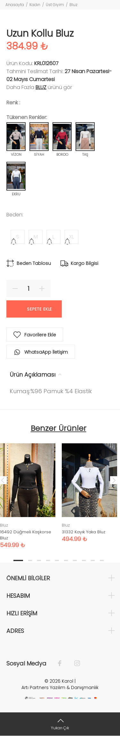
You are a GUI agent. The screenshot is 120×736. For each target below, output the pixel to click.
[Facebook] (63, 663)
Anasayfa (14, 4)
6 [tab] (66, 560)
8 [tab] (84, 560)
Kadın (34, 4)
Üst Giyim (55, 4)
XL (71, 236)
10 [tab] (102, 560)
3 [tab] (39, 560)
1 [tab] (18, 560)
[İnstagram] (74, 663)
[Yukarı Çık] (60, 724)
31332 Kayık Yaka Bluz (83, 532)
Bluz (73, 4)
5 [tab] (57, 560)
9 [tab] (93, 560)
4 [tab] (48, 560)
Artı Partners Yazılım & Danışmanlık (60, 687)
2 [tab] (30, 560)
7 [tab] (75, 560)
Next (114, 480)
